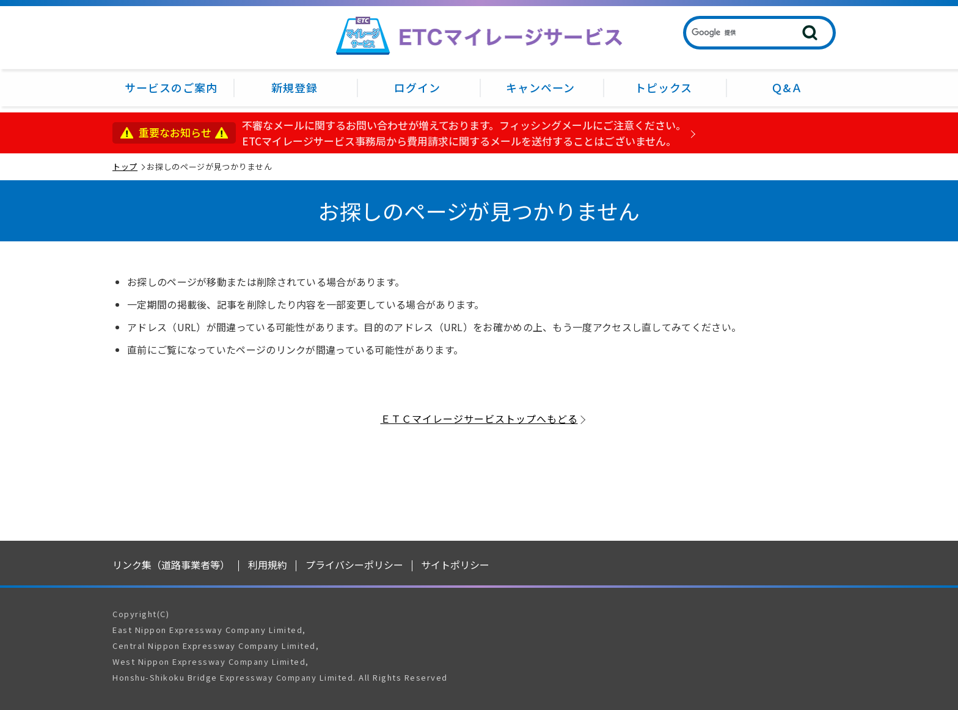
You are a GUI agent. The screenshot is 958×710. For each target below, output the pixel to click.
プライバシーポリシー (354, 564)
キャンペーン (540, 87)
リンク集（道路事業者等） (171, 564)
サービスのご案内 (171, 87)
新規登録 (294, 87)
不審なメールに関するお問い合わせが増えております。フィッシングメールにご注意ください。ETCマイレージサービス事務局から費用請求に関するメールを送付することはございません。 (464, 132)
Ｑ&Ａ (787, 87)
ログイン (417, 87)
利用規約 (267, 564)
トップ (124, 166)
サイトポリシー (455, 564)
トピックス (663, 87)
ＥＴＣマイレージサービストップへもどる (479, 418)
